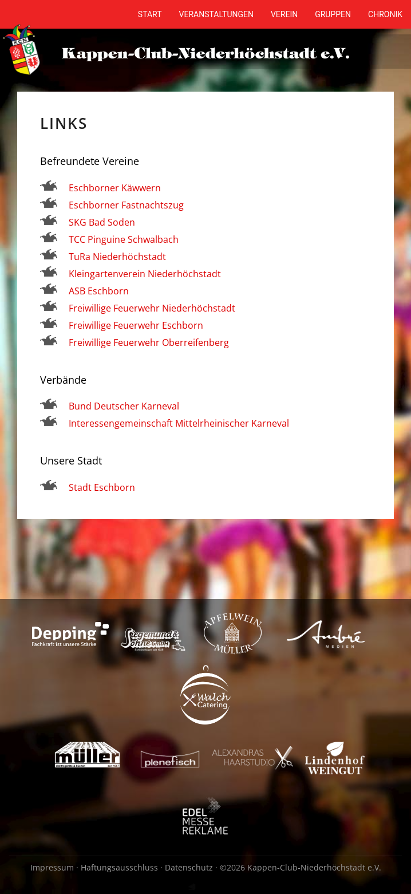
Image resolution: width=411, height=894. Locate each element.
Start (150, 14)
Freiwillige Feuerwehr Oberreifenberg (149, 342)
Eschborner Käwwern (115, 188)
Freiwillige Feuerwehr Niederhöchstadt (152, 308)
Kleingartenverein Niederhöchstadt (145, 273)
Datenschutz (189, 867)
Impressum (52, 867)
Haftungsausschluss (119, 867)
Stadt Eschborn (102, 487)
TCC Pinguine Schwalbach (124, 239)
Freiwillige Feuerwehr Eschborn (136, 325)
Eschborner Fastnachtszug (126, 205)
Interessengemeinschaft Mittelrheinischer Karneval (179, 423)
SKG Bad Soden (102, 222)
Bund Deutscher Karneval (124, 406)
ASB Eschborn (100, 291)
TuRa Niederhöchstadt (117, 256)
